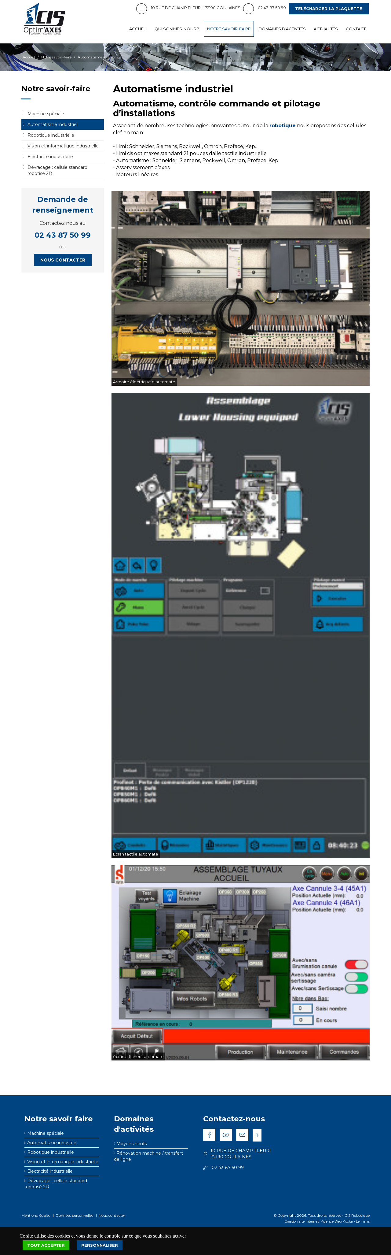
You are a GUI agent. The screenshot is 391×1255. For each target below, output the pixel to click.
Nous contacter (62, 260)
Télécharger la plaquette (328, 8)
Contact (356, 28)
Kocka (348, 1221)
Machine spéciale (45, 114)
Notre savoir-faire (228, 28)
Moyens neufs (131, 1143)
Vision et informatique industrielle (63, 146)
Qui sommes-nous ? (177, 28)
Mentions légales (35, 1215)
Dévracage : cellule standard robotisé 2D (57, 170)
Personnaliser (99, 1245)
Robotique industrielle (50, 135)
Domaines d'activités (282, 28)
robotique (282, 125)
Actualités (326, 28)
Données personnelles (74, 1215)
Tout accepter (46, 1245)
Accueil (138, 28)
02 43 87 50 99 (63, 235)
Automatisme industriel (98, 57)
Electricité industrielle (50, 156)
